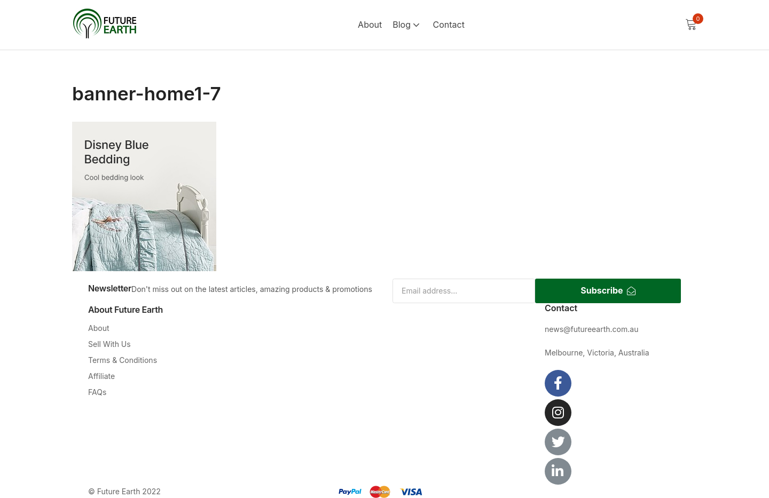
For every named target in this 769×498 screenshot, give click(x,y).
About (370, 24)
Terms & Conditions (122, 360)
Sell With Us (109, 344)
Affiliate (101, 376)
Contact (448, 24)
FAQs (97, 392)
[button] (691, 24)
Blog (407, 24)
